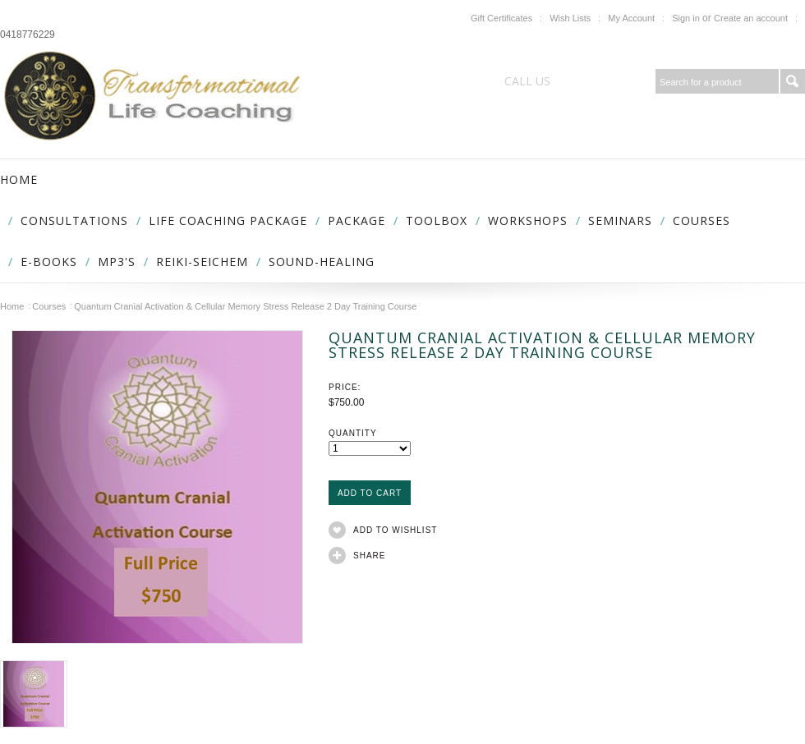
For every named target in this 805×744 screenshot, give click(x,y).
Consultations (74, 220)
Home (12, 306)
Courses (701, 220)
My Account (631, 18)
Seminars (620, 220)
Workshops (528, 220)
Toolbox (436, 220)
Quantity (353, 433)
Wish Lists (570, 18)
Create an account (751, 18)
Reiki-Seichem (202, 261)
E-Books (49, 261)
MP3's (117, 261)
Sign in (686, 18)
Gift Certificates (501, 18)
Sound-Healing (322, 261)
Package (356, 220)
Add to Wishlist (395, 530)
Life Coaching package (228, 220)
